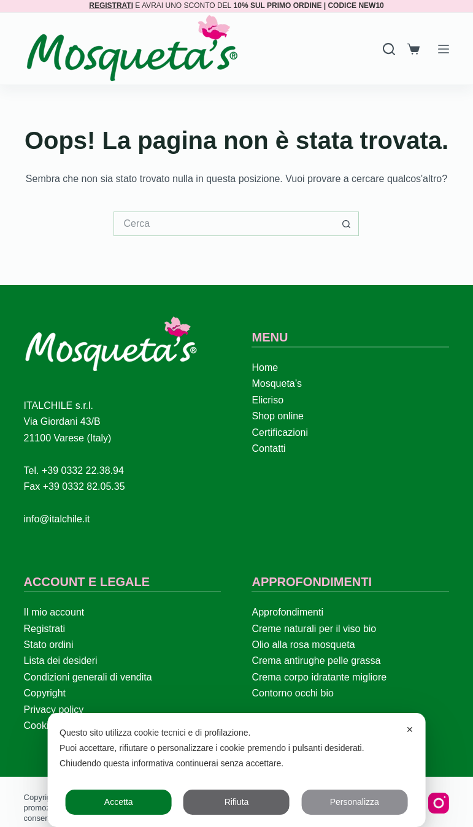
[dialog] (236, 770)
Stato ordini (49, 644)
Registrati (45, 628)
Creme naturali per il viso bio (314, 628)
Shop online (278, 416)
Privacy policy (54, 709)
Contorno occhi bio (292, 693)
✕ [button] (409, 729)
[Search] (389, 49)
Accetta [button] (118, 802)
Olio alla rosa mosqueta (303, 644)
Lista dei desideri (61, 660)
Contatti (268, 448)
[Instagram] (438, 803)
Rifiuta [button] (237, 802)
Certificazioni (280, 432)
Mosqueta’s (277, 383)
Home (265, 367)
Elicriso (267, 400)
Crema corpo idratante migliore (319, 677)
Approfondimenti (287, 612)
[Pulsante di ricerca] (346, 224)
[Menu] (443, 49)
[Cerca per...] (223, 224)
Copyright (45, 693)
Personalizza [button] (354, 802)
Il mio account (54, 612)
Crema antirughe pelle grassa (316, 660)
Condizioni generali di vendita (88, 677)
